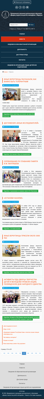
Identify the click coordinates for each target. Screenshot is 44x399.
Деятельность (22, 49)
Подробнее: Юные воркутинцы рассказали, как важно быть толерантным (18, 115)
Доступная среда (22, 54)
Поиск (22, 22)
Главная (22, 34)
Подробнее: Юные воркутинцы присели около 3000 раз (18, 272)
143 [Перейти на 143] (8, 353)
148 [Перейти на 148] (28, 353)
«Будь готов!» (7, 329)
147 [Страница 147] (24, 353)
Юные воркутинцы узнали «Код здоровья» (14, 343)
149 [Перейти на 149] (32, 353)
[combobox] (18, 24)
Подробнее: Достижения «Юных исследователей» (17, 154)
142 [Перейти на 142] (4, 353)
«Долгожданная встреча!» (10, 326)
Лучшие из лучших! (8, 340)
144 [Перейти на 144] (12, 353)
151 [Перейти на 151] (40, 353)
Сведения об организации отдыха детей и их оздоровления (22, 66)
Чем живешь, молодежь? (10, 337)
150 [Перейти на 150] (36, 353)
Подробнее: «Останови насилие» (12, 228)
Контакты (22, 60)
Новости (22, 39)
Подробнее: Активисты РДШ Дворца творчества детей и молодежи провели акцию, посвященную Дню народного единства (20, 318)
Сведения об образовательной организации (22, 44)
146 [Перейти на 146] (20, 353)
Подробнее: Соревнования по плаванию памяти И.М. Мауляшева (20, 191)
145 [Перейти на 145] (16, 353)
